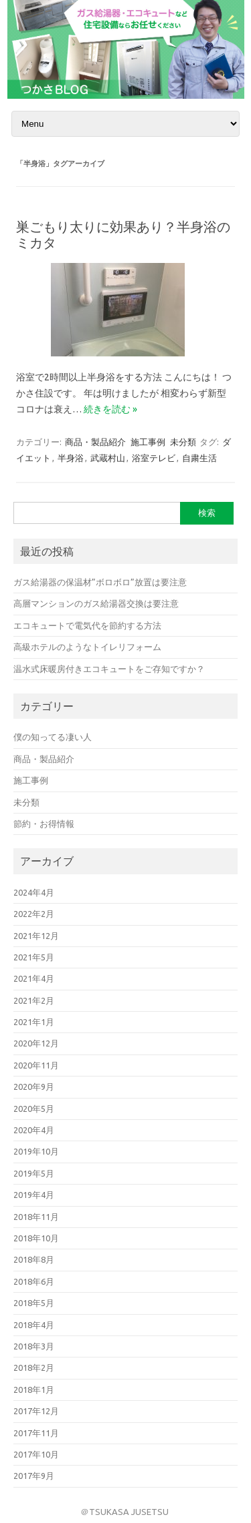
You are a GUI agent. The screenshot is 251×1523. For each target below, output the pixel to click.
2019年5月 (33, 1173)
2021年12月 (36, 935)
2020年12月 (36, 1043)
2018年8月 (33, 1259)
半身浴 (71, 458)
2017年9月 (33, 1475)
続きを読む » (110, 409)
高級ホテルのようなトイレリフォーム (87, 646)
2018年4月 (33, 1324)
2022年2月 (33, 913)
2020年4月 (33, 1130)
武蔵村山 (107, 458)
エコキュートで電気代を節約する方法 (87, 625)
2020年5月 (33, 1108)
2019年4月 (33, 1194)
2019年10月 (36, 1151)
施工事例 (148, 441)
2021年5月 (33, 957)
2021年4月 (33, 978)
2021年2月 (33, 1000)
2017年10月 (36, 1454)
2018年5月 (33, 1302)
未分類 (183, 441)
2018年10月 (36, 1238)
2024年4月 (33, 892)
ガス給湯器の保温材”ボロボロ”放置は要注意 (100, 582)
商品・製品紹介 (95, 441)
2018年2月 (33, 1367)
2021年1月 (33, 1021)
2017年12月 (36, 1411)
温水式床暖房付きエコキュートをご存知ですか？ (109, 668)
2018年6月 (33, 1281)
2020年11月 (36, 1065)
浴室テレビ (153, 458)
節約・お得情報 (43, 823)
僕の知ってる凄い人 (52, 736)
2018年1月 (33, 1389)
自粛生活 (199, 458)
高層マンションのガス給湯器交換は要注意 (96, 603)
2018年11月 (36, 1216)
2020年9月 (33, 1086)
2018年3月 (33, 1346)
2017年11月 (36, 1433)
